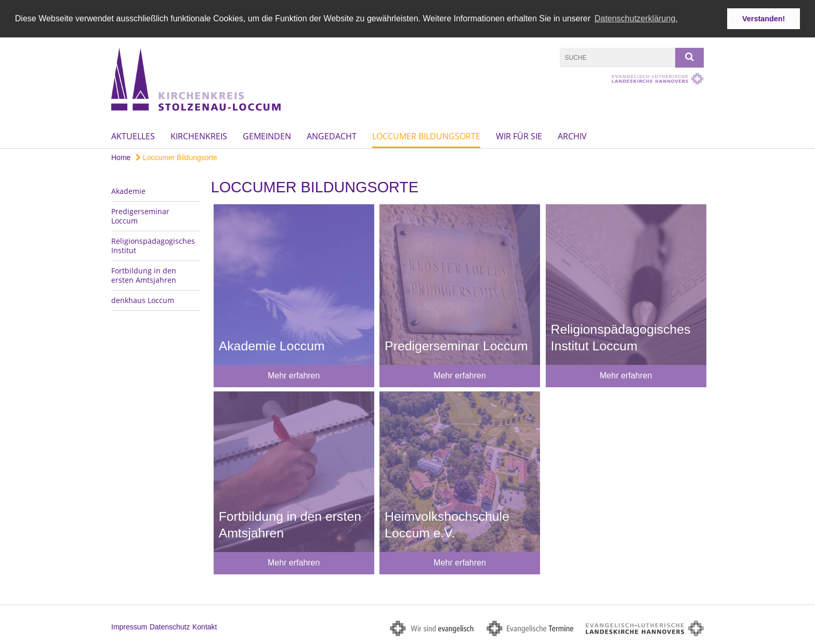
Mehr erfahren (294, 375)
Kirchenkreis (198, 135)
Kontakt (204, 627)
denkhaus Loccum (142, 300)
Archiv (572, 135)
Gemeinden (267, 135)
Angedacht (332, 135)
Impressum (129, 627)
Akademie (128, 190)
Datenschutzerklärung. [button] (636, 18)
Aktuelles (133, 135)
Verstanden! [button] (763, 19)
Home (120, 157)
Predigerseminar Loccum (140, 215)
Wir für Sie (519, 135)
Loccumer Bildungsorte (426, 135)
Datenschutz (170, 627)
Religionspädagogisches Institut (153, 245)
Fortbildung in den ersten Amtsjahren (143, 274)
